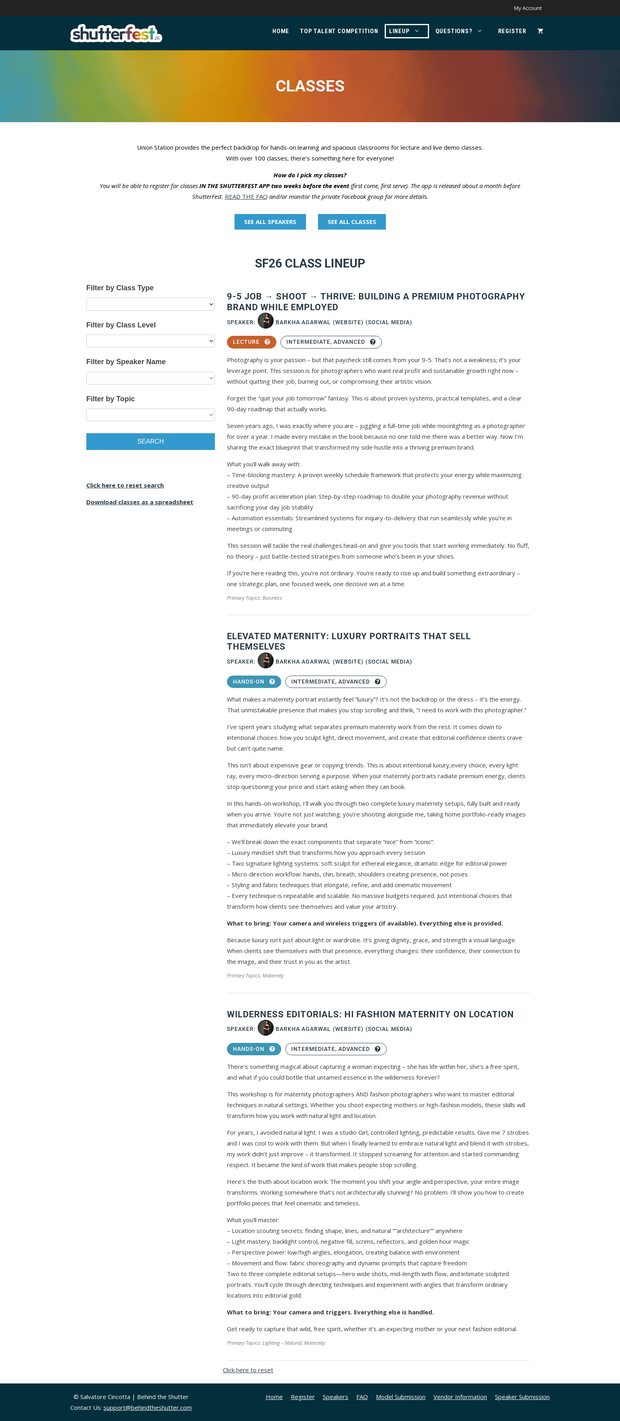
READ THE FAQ (246, 196)
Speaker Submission (522, 1397)
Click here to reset (248, 1370)
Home (280, 31)
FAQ (362, 1397)
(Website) (348, 322)
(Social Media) (389, 322)
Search (150, 441)
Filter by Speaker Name (126, 362)
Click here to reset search (125, 485)
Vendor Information (460, 1397)
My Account (528, 8)
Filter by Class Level (121, 325)
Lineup (408, 31)
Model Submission (400, 1397)
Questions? (463, 31)
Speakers (335, 1397)
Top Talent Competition (339, 31)
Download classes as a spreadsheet (139, 502)
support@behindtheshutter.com (147, 1407)
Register (512, 31)
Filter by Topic (110, 399)
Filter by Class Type (120, 288)
